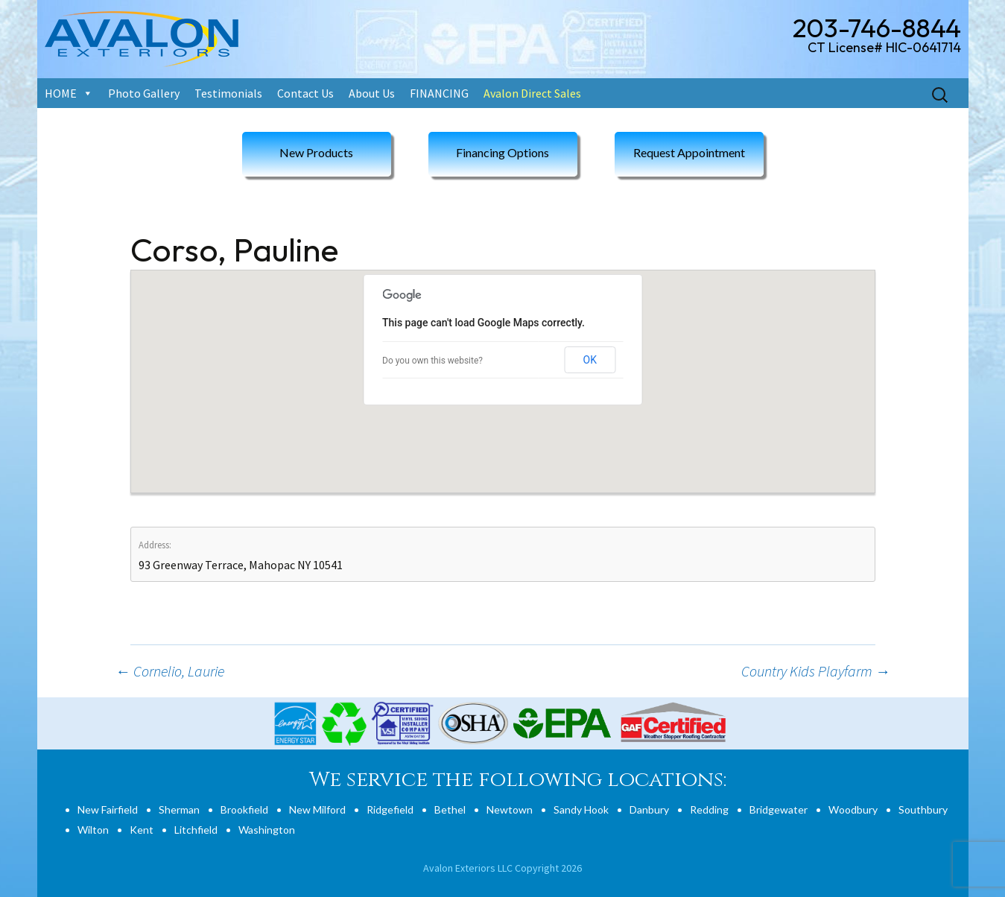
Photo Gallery (144, 93)
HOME (61, 93)
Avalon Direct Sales (532, 93)
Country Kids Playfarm (815, 671)
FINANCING (439, 93)
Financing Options (502, 152)
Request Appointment (689, 152)
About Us (372, 93)
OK (590, 360)
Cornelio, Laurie (169, 671)
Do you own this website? (432, 360)
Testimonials (228, 93)
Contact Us (305, 93)
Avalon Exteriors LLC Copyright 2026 (502, 868)
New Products (316, 152)
